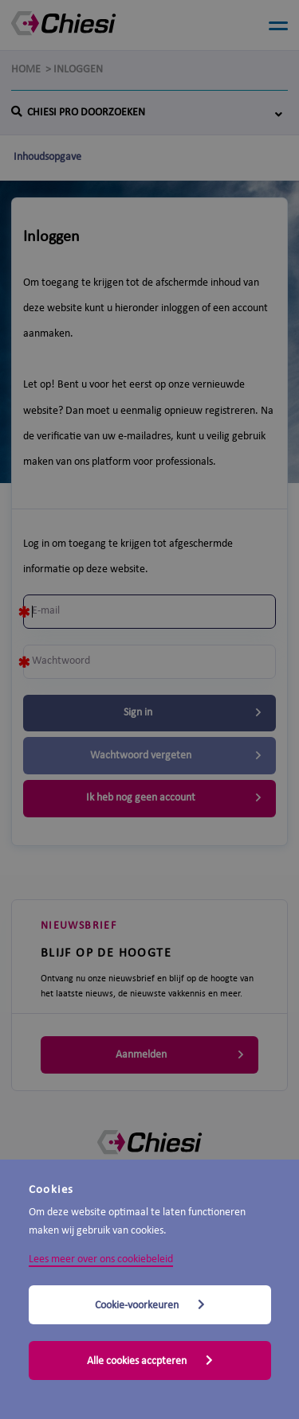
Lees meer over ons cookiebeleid (101, 1259)
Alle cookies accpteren (150, 1361)
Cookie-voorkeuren (150, 1305)
